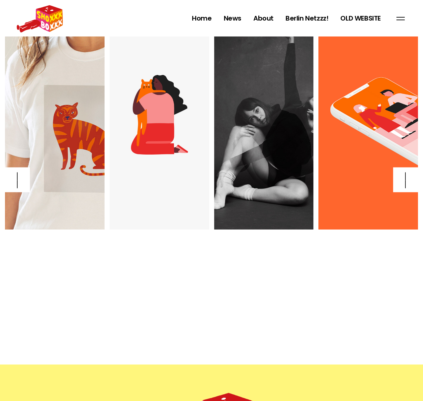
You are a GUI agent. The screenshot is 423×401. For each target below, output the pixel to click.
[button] (405, 179)
